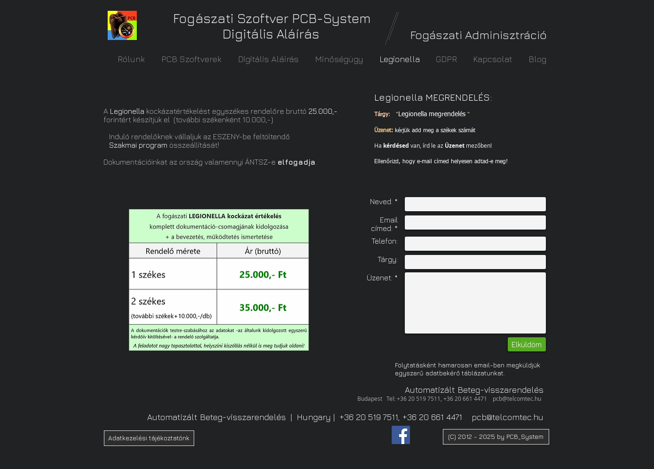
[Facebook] (401, 435)
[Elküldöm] (527, 344)
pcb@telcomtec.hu (517, 398)
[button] (496, 437)
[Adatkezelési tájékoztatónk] (149, 438)
